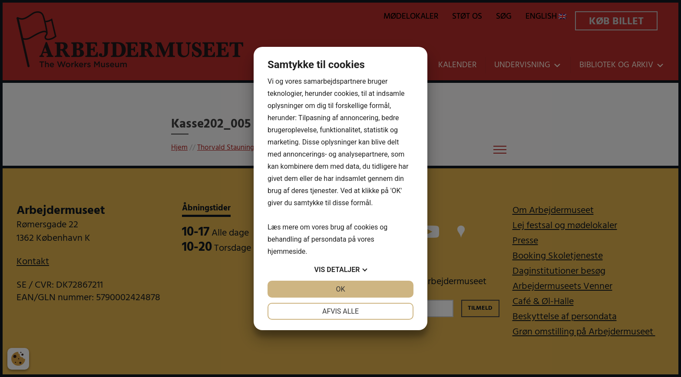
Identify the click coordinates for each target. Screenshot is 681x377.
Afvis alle (340, 311)
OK (340, 289)
